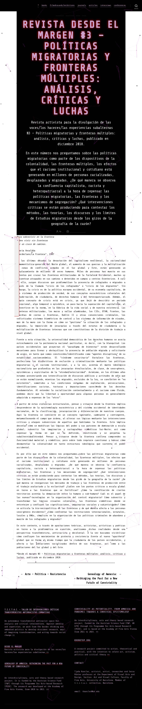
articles (93, 5)
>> (13, 635)
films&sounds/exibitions (62, 5)
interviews (105, 5)
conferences (120, 5)
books (44, 5)
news (78, 15)
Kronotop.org (82, 640)
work (84, 15)
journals (81, 5)
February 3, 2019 (78, 231)
